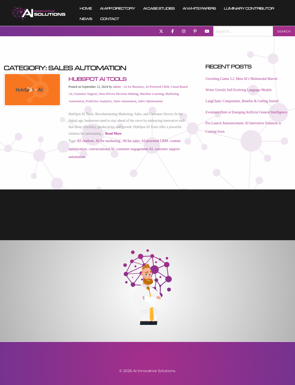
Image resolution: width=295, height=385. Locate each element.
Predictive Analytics (99, 101)
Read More (113, 133)
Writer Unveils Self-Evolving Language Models (238, 90)
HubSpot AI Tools (98, 78)
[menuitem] (39, 13)
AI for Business (133, 87)
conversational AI (102, 149)
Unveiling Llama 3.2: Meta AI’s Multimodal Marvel (241, 79)
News (86, 18)
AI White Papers (199, 8)
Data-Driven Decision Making (118, 94)
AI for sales (131, 141)
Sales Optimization (150, 101)
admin (117, 87)
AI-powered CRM (154, 141)
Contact (109, 18)
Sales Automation (124, 101)
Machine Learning (152, 94)
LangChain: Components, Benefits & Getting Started (241, 101)
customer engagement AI (134, 149)
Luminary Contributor (249, 8)
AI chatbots (85, 141)
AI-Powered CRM (157, 87)
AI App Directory (117, 8)
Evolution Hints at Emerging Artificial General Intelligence (246, 112)
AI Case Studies (159, 8)
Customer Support (85, 94)
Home (86, 8)
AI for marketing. (108, 141)
